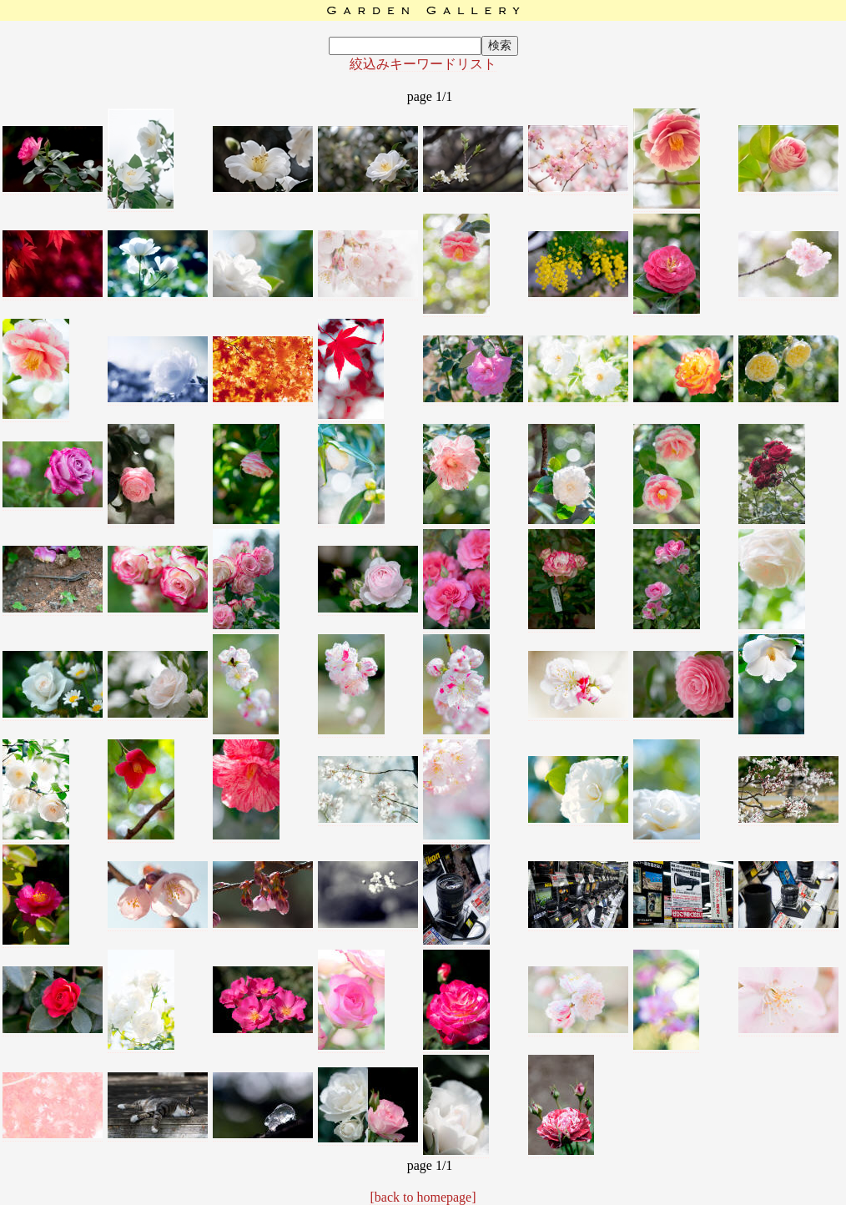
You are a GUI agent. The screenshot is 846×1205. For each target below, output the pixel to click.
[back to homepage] (423, 1197)
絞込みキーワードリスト (423, 64)
